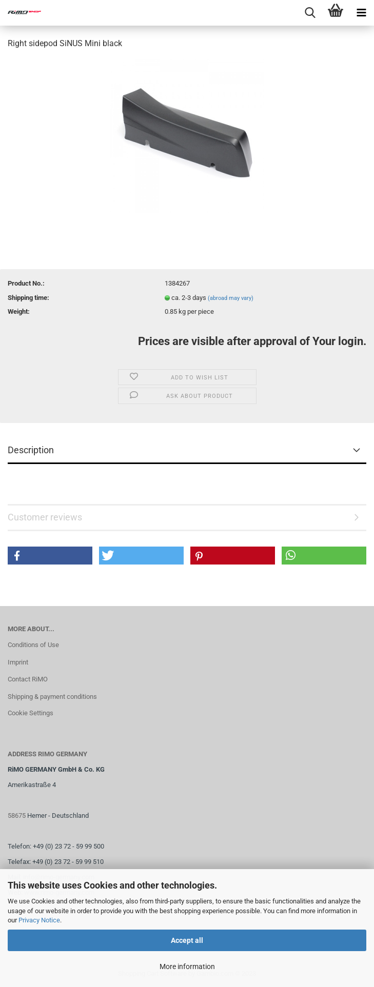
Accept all (187, 940)
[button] (50, 556)
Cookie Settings (30, 713)
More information (187, 966)
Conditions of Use (33, 645)
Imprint (18, 662)
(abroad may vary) (230, 298)
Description (31, 450)
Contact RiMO (28, 679)
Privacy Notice (39, 920)
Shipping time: (28, 297)
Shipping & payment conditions (52, 696)
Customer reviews (45, 517)
